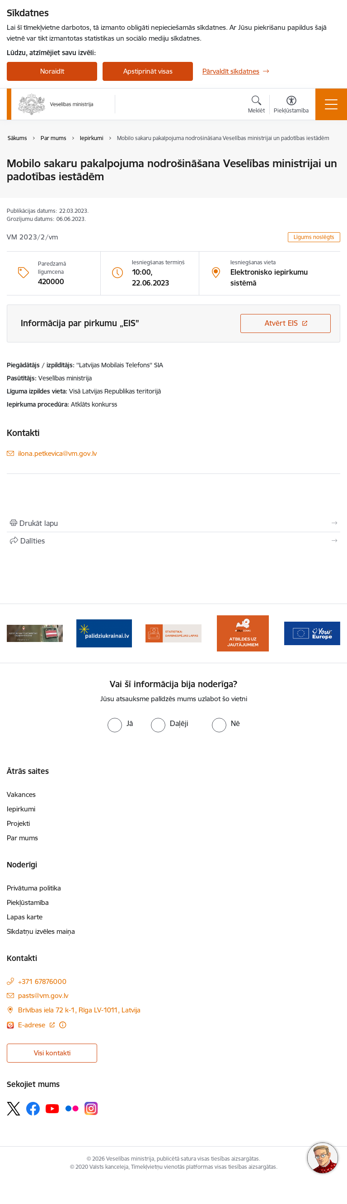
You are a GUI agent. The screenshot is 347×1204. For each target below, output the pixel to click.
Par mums (22, 838)
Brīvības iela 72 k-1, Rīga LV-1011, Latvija (79, 1010)
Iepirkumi (21, 809)
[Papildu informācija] (62, 1024)
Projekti (18, 823)
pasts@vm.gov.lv (43, 995)
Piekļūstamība (28, 902)
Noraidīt (52, 71)
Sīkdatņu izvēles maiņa (41, 931)
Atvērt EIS (281, 323)
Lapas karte (24, 917)
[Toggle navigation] (331, 104)
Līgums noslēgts (314, 237)
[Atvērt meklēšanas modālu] (256, 106)
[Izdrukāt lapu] (173, 523)
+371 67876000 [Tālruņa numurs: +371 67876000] (42, 981)
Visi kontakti (52, 1053)
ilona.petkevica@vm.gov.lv (57, 453)
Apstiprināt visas (148, 71)
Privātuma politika (34, 888)
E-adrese (32, 1025)
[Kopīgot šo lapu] (173, 540)
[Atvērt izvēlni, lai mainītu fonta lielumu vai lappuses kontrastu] (291, 106)
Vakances (21, 794)
